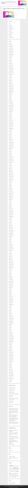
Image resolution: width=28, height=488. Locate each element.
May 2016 (10, 222)
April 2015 (10, 242)
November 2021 (11, 125)
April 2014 (10, 256)
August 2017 (10, 199)
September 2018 (11, 179)
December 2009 (11, 336)
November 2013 (11, 264)
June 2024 (10, 77)
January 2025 (11, 66)
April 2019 (10, 168)
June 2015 (10, 239)
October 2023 (11, 89)
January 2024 (11, 85)
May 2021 (10, 134)
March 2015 (10, 244)
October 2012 (11, 284)
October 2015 (11, 233)
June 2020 (10, 151)
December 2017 (11, 193)
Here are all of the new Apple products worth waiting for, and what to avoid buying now (13, 416)
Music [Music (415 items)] (9, 474)
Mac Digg (10, 34)
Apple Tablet (10, 29)
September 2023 (11, 91)
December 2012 (11, 281)
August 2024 (10, 74)
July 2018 (10, 182)
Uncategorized (11, 37)
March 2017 (10, 207)
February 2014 (11, 259)
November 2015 (11, 231)
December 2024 (11, 68)
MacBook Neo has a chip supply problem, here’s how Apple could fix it (14, 423)
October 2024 (11, 71)
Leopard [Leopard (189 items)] (9, 471)
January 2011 (11, 316)
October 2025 (11, 52)
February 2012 (11, 296)
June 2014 (10, 253)
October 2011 (11, 302)
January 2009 (11, 353)
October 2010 (11, 321)
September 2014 (11, 248)
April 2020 (10, 154)
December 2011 (11, 299)
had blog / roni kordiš (12, 456)
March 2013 (10, 276)
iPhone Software (11, 32)
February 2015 (11, 245)
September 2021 (11, 128)
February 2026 (11, 46)
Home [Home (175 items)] (12, 468)
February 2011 (11, 315)
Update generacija (11, 444)
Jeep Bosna (10, 450)
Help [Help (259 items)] (11, 468)
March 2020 (10, 156)
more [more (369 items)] (17, 473)
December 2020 (11, 142)
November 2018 (11, 176)
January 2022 (11, 122)
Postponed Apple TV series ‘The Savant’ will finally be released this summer (13, 412)
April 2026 (10, 43)
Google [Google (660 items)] (10, 468)
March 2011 (10, 313)
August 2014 (10, 250)
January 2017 (11, 210)
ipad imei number (11, 390)
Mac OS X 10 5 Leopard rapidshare (14, 393)
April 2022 (10, 117)
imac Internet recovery (12, 389)
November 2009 (11, 338)
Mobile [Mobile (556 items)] (15, 473)
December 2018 (11, 174)
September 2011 (11, 304)
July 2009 (10, 344)
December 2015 (11, 230)
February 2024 (11, 83)
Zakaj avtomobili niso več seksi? (13, 436)
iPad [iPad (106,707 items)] (14, 468)
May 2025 (10, 60)
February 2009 (11, 352)
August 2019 (10, 162)
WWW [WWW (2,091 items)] (15, 476)
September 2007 (11, 378)
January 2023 (11, 103)
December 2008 (11, 355)
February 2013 (11, 278)
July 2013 (10, 270)
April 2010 (10, 330)
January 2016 (11, 228)
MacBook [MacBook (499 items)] (13, 471)
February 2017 (11, 208)
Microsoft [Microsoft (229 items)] (14, 473)
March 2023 (10, 100)
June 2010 (10, 327)
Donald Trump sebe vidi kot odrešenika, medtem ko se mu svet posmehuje (14, 441)
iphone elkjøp (11, 395)
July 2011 (10, 307)
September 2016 (11, 216)
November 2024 (11, 69)
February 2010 (11, 333)
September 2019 (11, 160)
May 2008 (10, 366)
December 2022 (11, 105)
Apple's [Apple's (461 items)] (13, 465)
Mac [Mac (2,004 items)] (11, 471)
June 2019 (10, 165)
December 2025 (11, 49)
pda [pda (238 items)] (10, 474)
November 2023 (11, 88)
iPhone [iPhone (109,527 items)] (17, 468)
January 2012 (11, 298)
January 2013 (11, 279)
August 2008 (10, 361)
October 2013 (11, 265)
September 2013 (11, 267)
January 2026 (11, 48)
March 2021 (10, 137)
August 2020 (10, 148)
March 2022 (10, 119)
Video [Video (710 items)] (18, 475)
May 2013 (10, 273)
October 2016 (11, 214)
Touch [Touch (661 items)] (16, 475)
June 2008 (10, 364)
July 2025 (10, 57)
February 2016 (11, 227)
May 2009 (10, 347)
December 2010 (11, 318)
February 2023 (11, 102)
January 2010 (11, 335)
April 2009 (10, 349)
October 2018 (11, 177)
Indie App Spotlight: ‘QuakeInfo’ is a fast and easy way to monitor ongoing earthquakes (14, 419)
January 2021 (11, 140)
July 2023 (10, 94)
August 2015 (10, 236)
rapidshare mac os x (12, 392)
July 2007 (10, 381)
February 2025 (11, 65)
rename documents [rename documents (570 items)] (13, 474)
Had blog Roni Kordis (13, 427)
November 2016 (11, 213)
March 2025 (10, 63)
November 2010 (11, 319)
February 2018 (11, 190)
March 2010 (10, 332)
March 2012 (10, 295)
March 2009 (10, 350)
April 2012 (10, 293)
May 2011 (10, 310)
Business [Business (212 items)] (18, 465)
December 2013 (11, 262)
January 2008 (11, 372)
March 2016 (10, 225)
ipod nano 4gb (11, 402)
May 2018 (10, 185)
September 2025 (11, 54)
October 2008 (11, 358)
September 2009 (11, 341)
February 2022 (11, 120)
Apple (9, 23)
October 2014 (11, 247)
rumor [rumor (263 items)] (16, 474)
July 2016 (10, 219)
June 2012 (10, 290)
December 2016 (11, 211)
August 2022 (10, 111)
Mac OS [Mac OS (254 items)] (15, 471)
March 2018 (10, 188)
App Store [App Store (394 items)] (16, 465)
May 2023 (10, 97)
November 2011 (11, 301)
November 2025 (11, 51)
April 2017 (10, 205)
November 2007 (11, 375)
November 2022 (11, 106)
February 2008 (11, 370)
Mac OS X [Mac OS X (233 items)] (12, 473)
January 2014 (11, 261)
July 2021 (10, 131)
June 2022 (10, 114)
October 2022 (11, 108)
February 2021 (11, 139)
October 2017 (11, 196)
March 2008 (10, 369)
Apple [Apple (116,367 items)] (11, 465)
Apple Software (11, 28)
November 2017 (11, 194)
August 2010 (10, 324)
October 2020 (11, 145)
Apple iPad (10, 26)
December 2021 (11, 123)
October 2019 (11, 159)
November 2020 (11, 143)
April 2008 (10, 367)
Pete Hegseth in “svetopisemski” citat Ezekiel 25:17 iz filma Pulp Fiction (13, 434)
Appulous (10, 31)
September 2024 (11, 72)
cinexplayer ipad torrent (12, 387)
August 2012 (10, 287)
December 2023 (11, 86)
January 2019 (11, 173)
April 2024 (10, 80)
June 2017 (10, 202)
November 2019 (11, 157)
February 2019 (11, 171)
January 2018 (11, 191)
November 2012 (11, 282)
